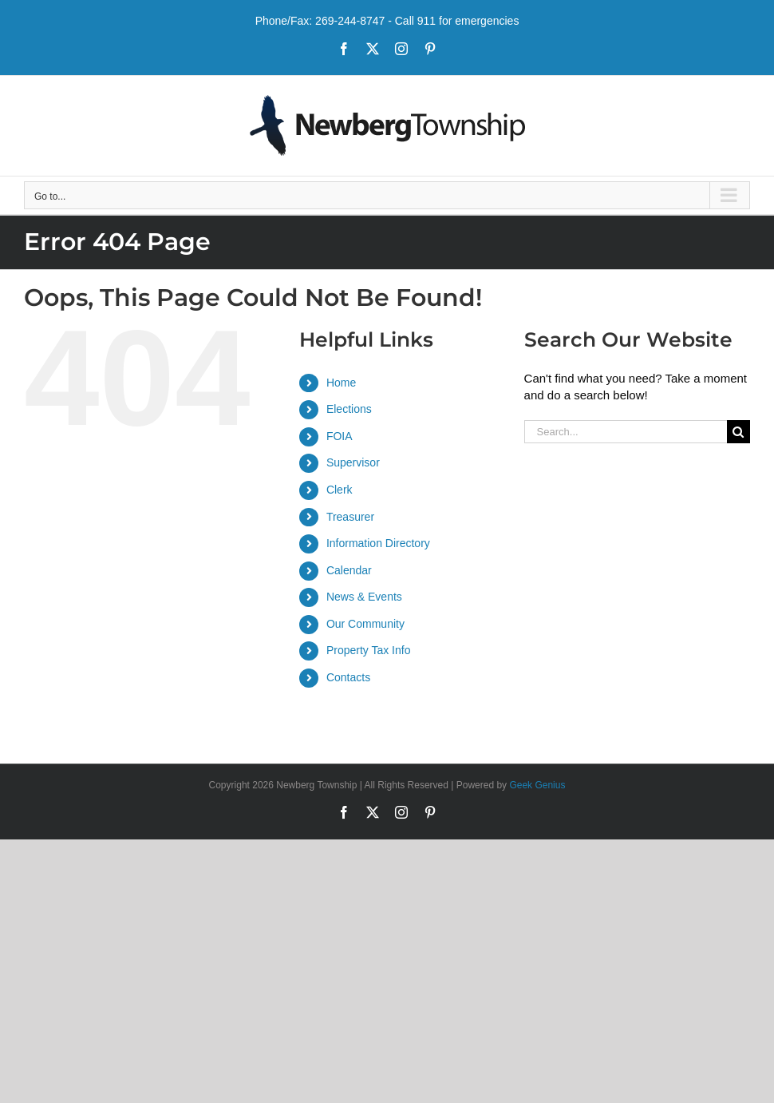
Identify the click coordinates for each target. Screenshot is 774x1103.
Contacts (348, 677)
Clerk (339, 489)
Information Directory (378, 543)
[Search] (738, 431)
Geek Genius (537, 785)
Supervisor (353, 462)
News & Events (364, 596)
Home (341, 382)
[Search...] (625, 431)
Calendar (349, 570)
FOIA (339, 436)
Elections (349, 409)
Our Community (365, 623)
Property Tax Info (368, 650)
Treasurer (350, 516)
